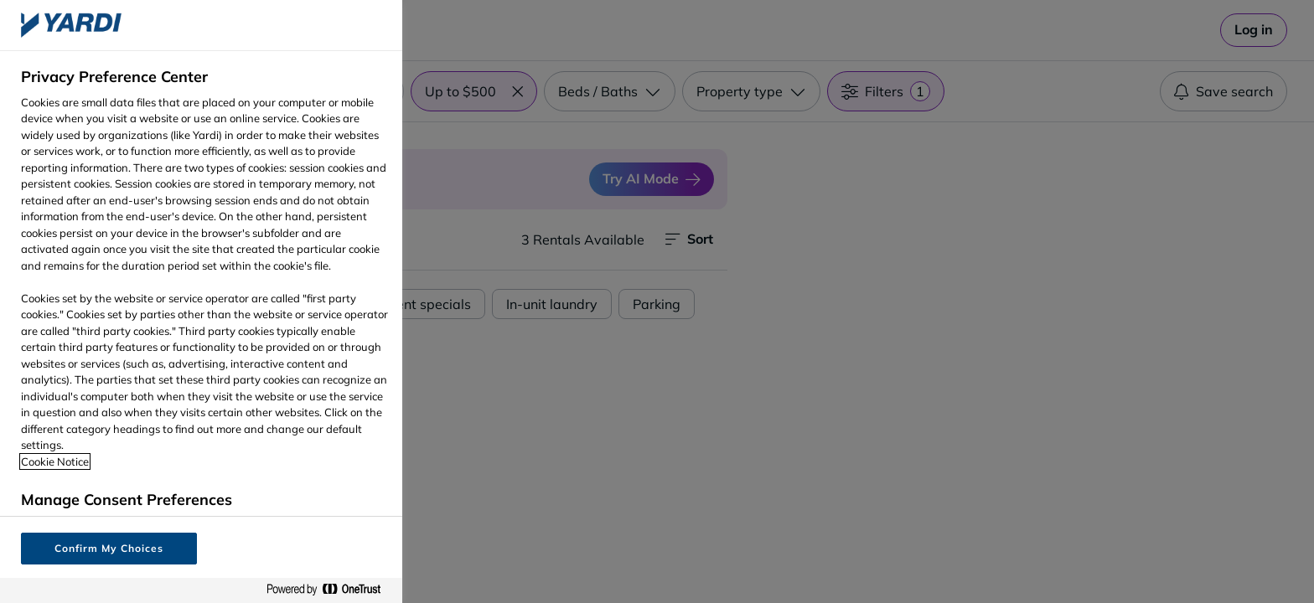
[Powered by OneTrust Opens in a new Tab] (330, 590)
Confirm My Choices (108, 548)
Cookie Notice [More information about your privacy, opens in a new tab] (55, 461)
